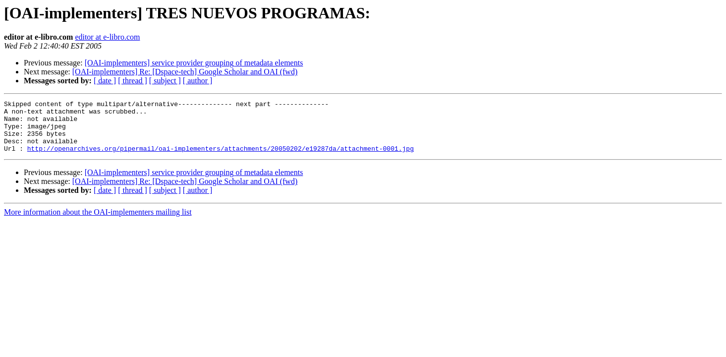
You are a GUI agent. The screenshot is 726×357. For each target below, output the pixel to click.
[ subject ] (165, 80)
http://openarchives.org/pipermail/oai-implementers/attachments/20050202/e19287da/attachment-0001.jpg (220, 158)
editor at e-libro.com (107, 37)
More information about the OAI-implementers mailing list (98, 222)
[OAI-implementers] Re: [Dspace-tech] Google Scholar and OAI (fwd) (185, 71)
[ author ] (198, 80)
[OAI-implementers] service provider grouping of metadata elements (194, 63)
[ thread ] (132, 80)
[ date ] (105, 80)
